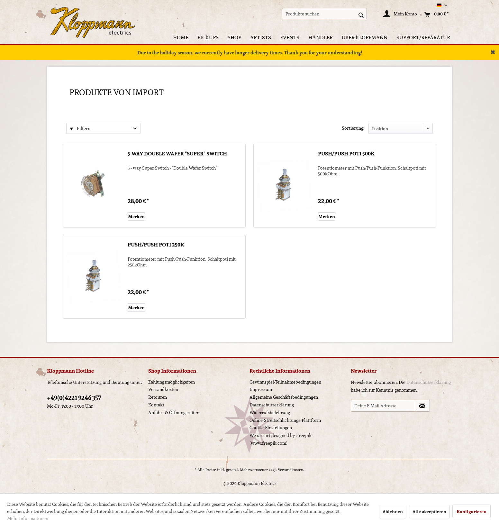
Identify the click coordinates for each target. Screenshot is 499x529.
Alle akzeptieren (429, 511)
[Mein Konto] (400, 14)
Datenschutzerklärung (272, 404)
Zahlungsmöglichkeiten (171, 381)
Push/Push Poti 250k (156, 245)
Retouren (157, 397)
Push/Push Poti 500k (346, 154)
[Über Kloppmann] (364, 37)
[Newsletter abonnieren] (422, 406)
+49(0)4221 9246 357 (74, 398)
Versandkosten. (291, 470)
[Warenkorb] (435, 14)
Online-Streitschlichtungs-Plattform (285, 420)
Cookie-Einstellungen (271, 427)
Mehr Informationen (27, 518)
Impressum (261, 389)
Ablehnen (393, 511)
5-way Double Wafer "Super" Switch (177, 154)
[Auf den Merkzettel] (136, 216)
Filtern (80, 128)
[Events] (290, 37)
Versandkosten (163, 389)
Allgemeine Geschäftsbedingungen (284, 397)
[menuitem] (324, 13)
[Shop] (234, 37)
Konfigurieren (471, 511)
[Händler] (320, 37)
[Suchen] (361, 14)
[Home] (180, 37)
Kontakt (156, 404)
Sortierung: (353, 128)
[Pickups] (208, 37)
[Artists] (261, 37)
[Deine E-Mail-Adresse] (383, 406)
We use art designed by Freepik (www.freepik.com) (281, 439)
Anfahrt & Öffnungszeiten (173, 412)
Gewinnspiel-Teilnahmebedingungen (285, 381)
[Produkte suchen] (324, 13)
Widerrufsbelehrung (270, 412)
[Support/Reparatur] (423, 37)
